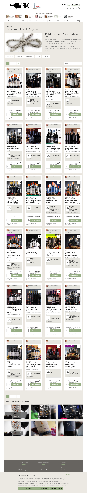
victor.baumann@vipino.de (73, 5)
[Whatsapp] (76, 8)
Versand (24, 467)
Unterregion (29, 56)
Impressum (67, 474)
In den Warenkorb (16, 114)
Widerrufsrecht (43, 470)
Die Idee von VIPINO (43, 467)
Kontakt (63, 470)
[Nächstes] (79, 21)
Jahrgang (19, 56)
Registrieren (63, 467)
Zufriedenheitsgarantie (24, 470)
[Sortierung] (73, 63)
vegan (46, 56)
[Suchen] (67, 8)
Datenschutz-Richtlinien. (61, 485)
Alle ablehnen (28, 488)
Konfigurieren (44, 488)
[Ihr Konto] (73, 8)
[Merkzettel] (70, 8)
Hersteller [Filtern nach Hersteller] (10, 56)
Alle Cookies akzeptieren (56, 488)
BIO (38, 56)
